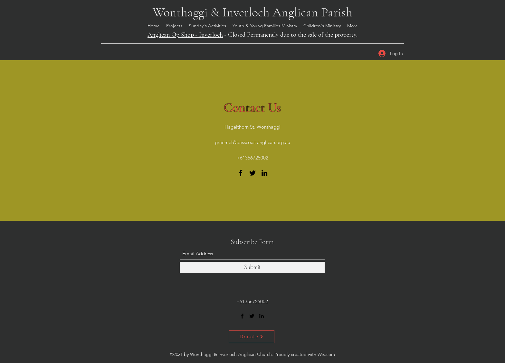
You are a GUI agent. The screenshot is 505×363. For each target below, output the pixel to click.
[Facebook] (240, 173)
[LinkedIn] (264, 173)
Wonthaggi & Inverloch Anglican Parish (252, 12)
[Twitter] (252, 173)
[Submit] (252, 267)
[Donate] (251, 336)
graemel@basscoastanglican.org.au (252, 142)
